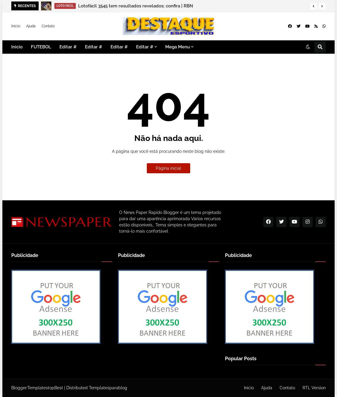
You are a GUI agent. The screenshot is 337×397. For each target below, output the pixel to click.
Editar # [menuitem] (68, 47)
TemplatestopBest (45, 387)
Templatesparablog (108, 387)
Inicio (15, 26)
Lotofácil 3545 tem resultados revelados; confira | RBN (135, 6)
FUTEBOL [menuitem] (41, 47)
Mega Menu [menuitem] (177, 47)
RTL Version (314, 387)
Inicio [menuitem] (17, 47)
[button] (313, 6)
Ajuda (31, 26)
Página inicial (168, 168)
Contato (48, 26)
